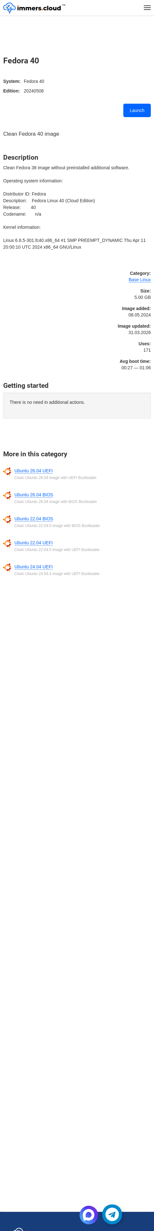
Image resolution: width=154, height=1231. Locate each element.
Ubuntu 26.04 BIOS (33, 494)
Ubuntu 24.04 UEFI (33, 566)
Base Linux (140, 279)
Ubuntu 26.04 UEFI (33, 470)
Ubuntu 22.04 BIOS (33, 518)
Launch (137, 110)
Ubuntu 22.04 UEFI (33, 542)
